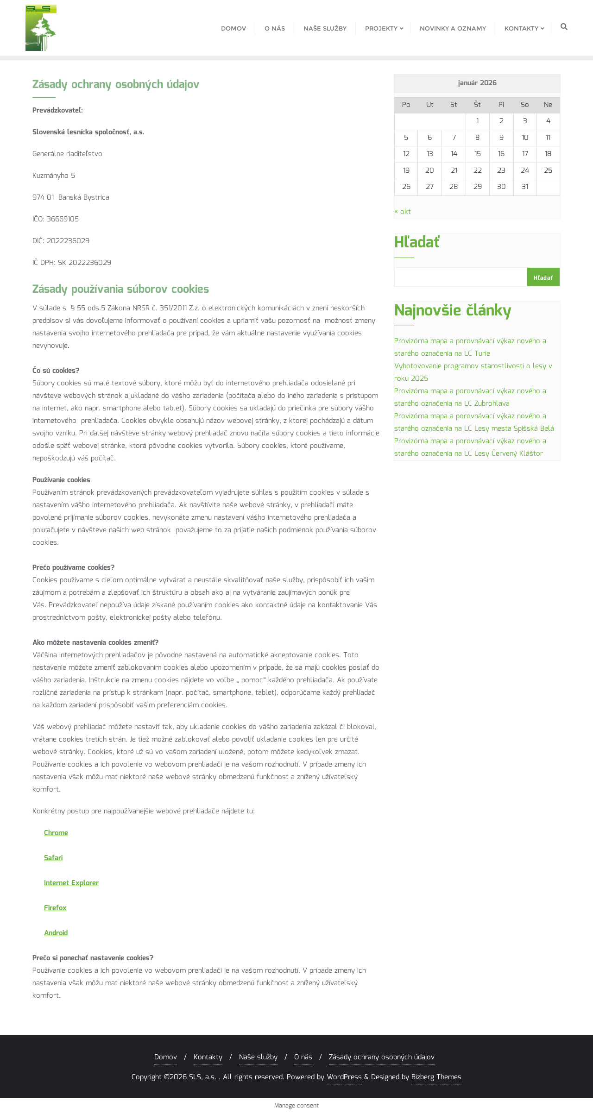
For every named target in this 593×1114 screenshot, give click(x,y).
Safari (53, 858)
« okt (402, 212)
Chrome (56, 833)
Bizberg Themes (436, 1077)
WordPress (344, 1077)
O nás (303, 1057)
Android (56, 933)
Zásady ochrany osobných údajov (382, 1057)
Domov (165, 1057)
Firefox (55, 908)
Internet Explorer (71, 883)
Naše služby (258, 1057)
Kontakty (208, 1057)
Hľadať (417, 245)
